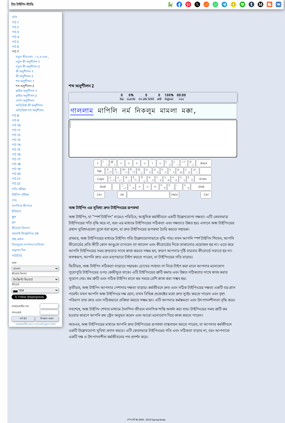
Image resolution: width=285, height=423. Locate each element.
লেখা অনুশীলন (25, 100)
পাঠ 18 (16, 164)
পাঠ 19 (16, 168)
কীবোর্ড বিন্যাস (21, 227)
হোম (14, 16)
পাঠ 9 (15, 120)
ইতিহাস (16, 211)
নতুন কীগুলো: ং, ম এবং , (32, 56)
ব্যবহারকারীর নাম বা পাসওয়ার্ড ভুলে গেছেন (35, 324)
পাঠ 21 (16, 178)
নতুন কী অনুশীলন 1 (28, 61)
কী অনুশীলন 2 (24, 76)
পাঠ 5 (15, 41)
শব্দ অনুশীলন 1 (25, 81)
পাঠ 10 (16, 125)
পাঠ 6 (15, 46)
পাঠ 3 (15, 32)
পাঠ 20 (16, 173)
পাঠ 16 (16, 154)
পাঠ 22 (16, 183)
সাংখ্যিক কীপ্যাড (22, 205)
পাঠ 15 (16, 149)
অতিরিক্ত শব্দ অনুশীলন (30, 110)
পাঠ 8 (15, 115)
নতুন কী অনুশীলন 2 (28, 66)
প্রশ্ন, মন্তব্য (18, 239)
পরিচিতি (17, 255)
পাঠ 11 (16, 130)
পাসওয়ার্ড (16, 312)
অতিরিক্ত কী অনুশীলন (29, 105)
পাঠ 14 (16, 144)
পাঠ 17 (16, 159)
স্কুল (14, 216)
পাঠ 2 (15, 27)
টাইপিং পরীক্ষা (20, 194)
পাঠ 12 (16, 134)
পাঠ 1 (15, 22)
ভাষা (14, 262)
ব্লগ (14, 222)
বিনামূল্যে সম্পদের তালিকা (28, 244)
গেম (14, 200)
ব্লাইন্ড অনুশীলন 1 (26, 90)
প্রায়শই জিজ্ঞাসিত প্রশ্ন (25, 233)
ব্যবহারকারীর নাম (20, 306)
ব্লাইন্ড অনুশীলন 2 (26, 95)
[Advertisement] (153, 45)
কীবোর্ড (15, 284)
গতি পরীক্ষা (19, 189)
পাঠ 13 (16, 139)
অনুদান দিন (19, 250)
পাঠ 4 (15, 36)
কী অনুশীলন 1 (24, 71)
